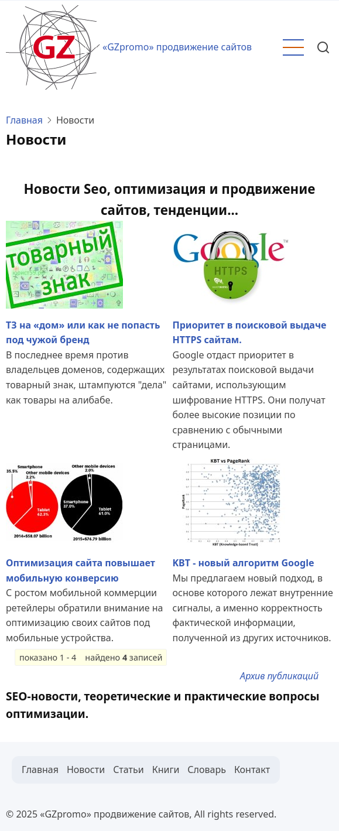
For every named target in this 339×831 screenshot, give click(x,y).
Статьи (128, 769)
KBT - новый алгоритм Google (243, 562)
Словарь (206, 769)
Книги (166, 769)
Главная (24, 120)
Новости (86, 769)
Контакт (252, 769)
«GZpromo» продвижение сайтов (177, 46)
